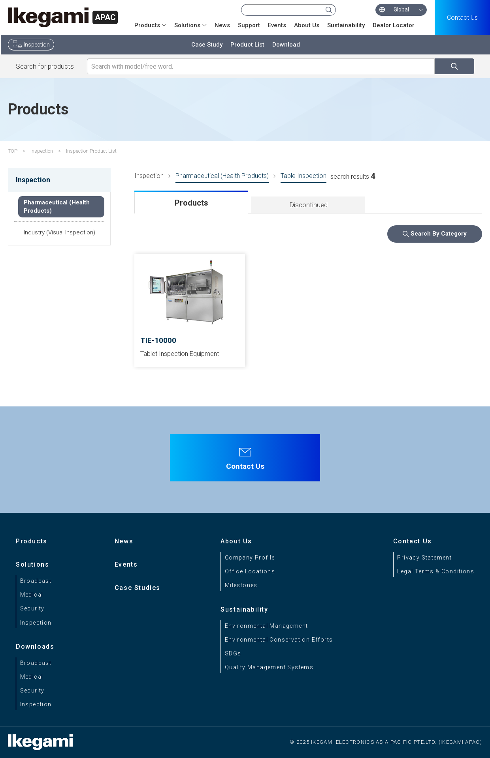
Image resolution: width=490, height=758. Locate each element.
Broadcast (36, 581)
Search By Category (439, 233)
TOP (12, 151)
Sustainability (346, 25)
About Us (306, 25)
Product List (247, 44)
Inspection (37, 44)
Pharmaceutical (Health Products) (222, 176)
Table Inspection (303, 176)
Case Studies (137, 587)
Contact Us (462, 17)
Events (277, 25)
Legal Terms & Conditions (435, 571)
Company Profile (250, 557)
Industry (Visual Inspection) (59, 232)
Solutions (187, 25)
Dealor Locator (394, 25)
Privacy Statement (424, 557)
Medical (31, 594)
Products (147, 25)
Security (32, 608)
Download (286, 44)
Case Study (206, 44)
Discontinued (308, 205)
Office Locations (250, 571)
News (222, 25)
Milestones (241, 585)
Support (249, 25)
